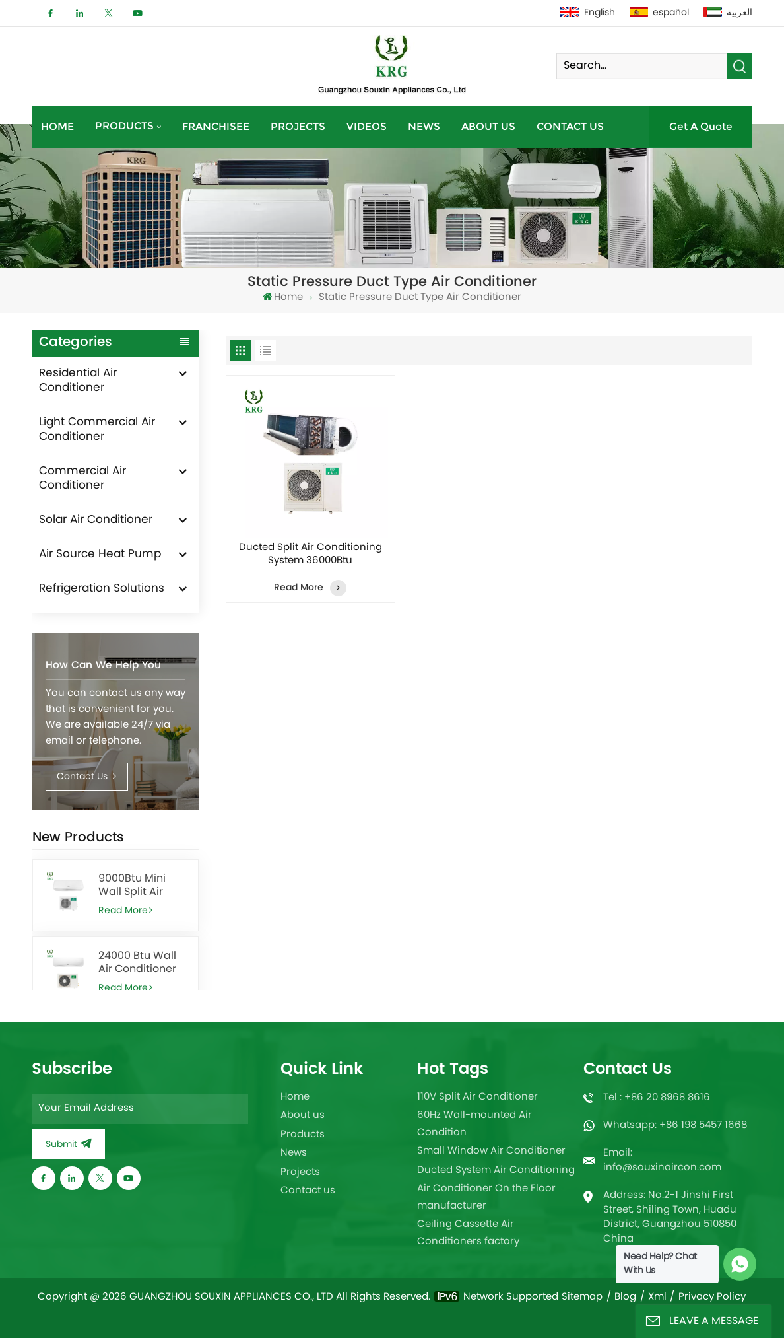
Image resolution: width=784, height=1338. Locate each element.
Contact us (570, 126)
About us (488, 126)
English (587, 12)
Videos (366, 126)
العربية (728, 12)
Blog (625, 1298)
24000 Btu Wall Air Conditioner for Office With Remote (137, 963)
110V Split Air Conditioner (477, 1097)
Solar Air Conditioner (95, 520)
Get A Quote (701, 126)
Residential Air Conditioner (78, 381)
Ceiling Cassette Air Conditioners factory (468, 1233)
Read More (125, 911)
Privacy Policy (712, 1298)
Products (124, 126)
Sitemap (582, 1298)
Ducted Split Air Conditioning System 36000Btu (310, 555)
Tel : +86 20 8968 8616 (656, 1098)
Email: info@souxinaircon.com (662, 1160)
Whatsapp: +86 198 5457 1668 (675, 1125)
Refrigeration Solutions (101, 589)
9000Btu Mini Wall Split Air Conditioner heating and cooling (132, 885)
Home (57, 126)
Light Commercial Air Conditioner (97, 429)
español (660, 12)
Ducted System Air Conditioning (496, 1170)
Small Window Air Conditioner (491, 1151)
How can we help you (103, 665)
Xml (657, 1298)
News (424, 126)
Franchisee (215, 126)
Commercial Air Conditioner (82, 478)
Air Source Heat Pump (100, 555)
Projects (298, 126)
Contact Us (86, 777)
